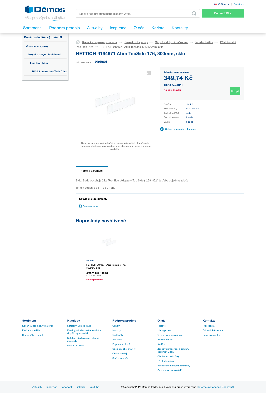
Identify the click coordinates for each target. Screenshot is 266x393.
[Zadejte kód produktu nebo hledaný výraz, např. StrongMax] (138, 13)
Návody (116, 330)
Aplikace (117, 339)
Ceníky (116, 325)
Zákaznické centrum (213, 330)
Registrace (239, 4)
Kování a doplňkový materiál (43, 37)
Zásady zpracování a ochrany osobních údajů (173, 350)
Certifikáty (117, 334)
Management (164, 330)
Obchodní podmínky (168, 356)
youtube (94, 386)
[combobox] (221, 4)
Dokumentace (88, 206)
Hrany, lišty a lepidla (33, 334)
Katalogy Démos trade (79, 325)
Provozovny (209, 325)
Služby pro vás (120, 357)
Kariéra (161, 344)
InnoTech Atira (39, 62)
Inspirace (51, 386)
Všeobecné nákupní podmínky (173, 365)
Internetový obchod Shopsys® (216, 386)
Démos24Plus (223, 13)
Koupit (235, 91)
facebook (67, 386)
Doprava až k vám (122, 344)
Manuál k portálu (76, 345)
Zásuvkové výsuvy (37, 45)
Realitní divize (164, 339)
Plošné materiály (31, 330)
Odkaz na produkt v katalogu (180, 128)
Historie (161, 325)
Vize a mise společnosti (170, 334)
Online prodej (119, 353)
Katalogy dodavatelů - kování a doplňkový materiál (84, 332)
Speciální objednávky (123, 348)
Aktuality (37, 386)
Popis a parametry (92, 170)
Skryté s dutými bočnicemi (44, 54)
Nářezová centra (211, 334)
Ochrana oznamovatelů (169, 370)
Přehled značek (165, 360)
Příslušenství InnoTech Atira (49, 71)
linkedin (81, 386)
